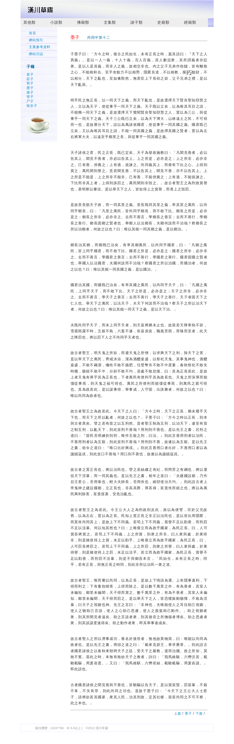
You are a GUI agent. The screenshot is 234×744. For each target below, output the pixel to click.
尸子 (30, 101)
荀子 (30, 83)
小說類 (56, 22)
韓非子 (32, 106)
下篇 (199, 713)
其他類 (29, 22)
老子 (30, 74)
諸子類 (137, 22)
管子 (30, 97)
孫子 (30, 92)
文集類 (110, 22)
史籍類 (163, 22)
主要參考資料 (39, 47)
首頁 (32, 33)
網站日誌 (36, 54)
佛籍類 (83, 22)
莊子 (30, 79)
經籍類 (190, 22)
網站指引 (36, 40)
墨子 (30, 88)
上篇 (177, 713)
